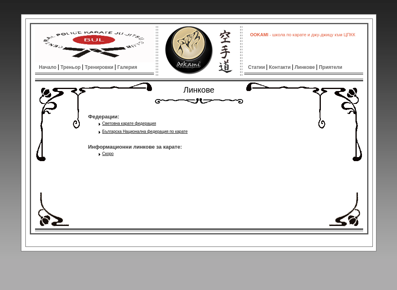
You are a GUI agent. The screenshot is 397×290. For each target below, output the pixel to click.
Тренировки (99, 67)
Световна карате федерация (129, 123)
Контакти (280, 67)
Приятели (330, 67)
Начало (47, 67)
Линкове (305, 67)
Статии (256, 67)
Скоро (108, 153)
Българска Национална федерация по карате (145, 131)
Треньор (70, 67)
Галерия (127, 67)
